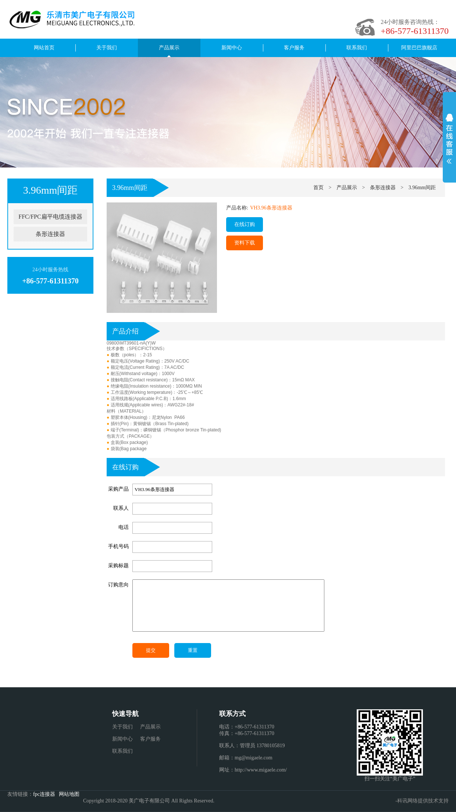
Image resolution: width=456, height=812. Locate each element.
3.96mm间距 (129, 187)
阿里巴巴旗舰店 (419, 47)
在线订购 (244, 224)
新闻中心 (231, 47)
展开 (449, 139)
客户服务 (294, 47)
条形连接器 (50, 234)
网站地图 (69, 794)
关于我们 (106, 47)
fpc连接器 (44, 794)
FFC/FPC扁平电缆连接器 (50, 216)
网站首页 (44, 47)
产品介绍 (125, 331)
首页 (318, 187)
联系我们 (356, 47)
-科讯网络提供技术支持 (422, 801)
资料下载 (244, 243)
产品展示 (169, 47)
